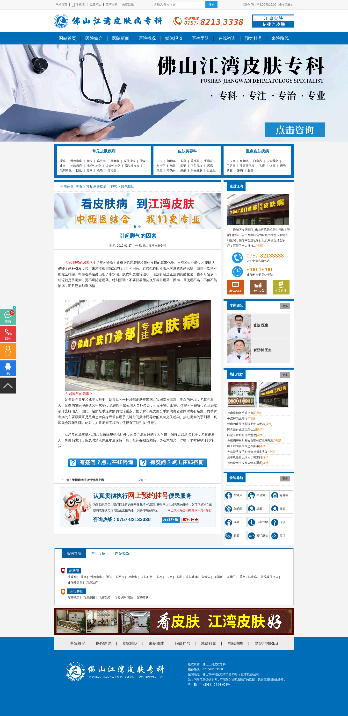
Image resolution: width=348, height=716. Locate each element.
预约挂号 (253, 38)
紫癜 (229, 170)
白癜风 (257, 161)
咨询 (8, 321)
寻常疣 (112, 170)
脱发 (143, 161)
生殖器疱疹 (247, 165)
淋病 (240, 170)
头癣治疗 (105, 597)
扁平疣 (101, 161)
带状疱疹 (76, 161)
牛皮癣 (231, 161)
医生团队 (200, 38)
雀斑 (183, 161)
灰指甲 (161, 165)
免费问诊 (95, 4)
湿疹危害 (74, 597)
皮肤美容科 (75, 582)
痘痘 (159, 161)
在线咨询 (227, 38)
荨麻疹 (114, 161)
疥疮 (89, 170)
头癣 (262, 165)
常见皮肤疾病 (96, 186)
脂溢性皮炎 (132, 165)
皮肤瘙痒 (76, 165)
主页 (79, 186)
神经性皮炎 (94, 165)
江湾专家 (111, 4)
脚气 (89, 161)
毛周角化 (66, 170)
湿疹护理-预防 (124, 597)
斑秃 (283, 165)
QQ (8, 373)
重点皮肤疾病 (248, 577)
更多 (285, 306)
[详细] (259, 245)
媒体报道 (173, 38)
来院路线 (128, 4)
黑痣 (210, 165)
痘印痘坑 (196, 165)
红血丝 (211, 170)
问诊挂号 (182, 643)
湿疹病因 (89, 597)
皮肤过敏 (129, 161)
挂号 (8, 356)
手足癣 (231, 165)
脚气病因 (128, 186)
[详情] (257, 413)
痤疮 (183, 170)
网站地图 (235, 643)
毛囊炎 (208, 161)
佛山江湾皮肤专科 (13, 34)
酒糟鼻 (171, 161)
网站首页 (61, 4)
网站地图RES (266, 643)
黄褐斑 (195, 161)
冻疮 (100, 170)
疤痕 (159, 170)
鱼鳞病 (244, 161)
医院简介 (94, 38)
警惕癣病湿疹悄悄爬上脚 (88, 480)
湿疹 (63, 161)
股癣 (250, 170)
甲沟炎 (171, 170)
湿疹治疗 (92, 582)
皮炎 (63, 165)
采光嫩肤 (196, 170)
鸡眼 (173, 165)
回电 (8, 338)
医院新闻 (120, 38)
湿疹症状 (143, 597)
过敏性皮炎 (113, 165)
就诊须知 (209, 643)
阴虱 (79, 170)
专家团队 (130, 643)
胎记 (183, 165)
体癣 (272, 165)
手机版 (80, 4)
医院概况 (147, 38)
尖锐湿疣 (272, 161)
